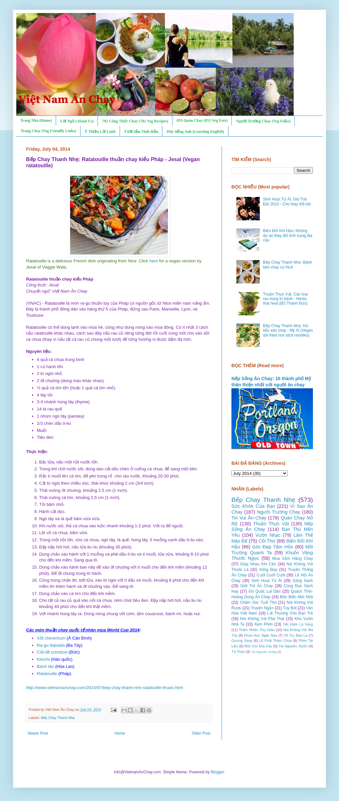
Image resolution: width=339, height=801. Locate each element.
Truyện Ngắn (262, 608)
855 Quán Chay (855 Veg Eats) (202, 120)
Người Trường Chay (278, 512)
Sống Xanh (303, 580)
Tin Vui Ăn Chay (248, 517)
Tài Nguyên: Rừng (263, 652)
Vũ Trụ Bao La (295, 635)
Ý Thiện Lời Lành (100, 131)
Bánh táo (45, 666)
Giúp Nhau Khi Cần (258, 564)
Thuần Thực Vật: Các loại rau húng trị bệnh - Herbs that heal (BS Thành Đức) (285, 299)
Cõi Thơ (266, 541)
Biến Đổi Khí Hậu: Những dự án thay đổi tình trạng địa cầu (287, 235)
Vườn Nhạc (267, 535)
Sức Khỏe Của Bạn (253, 506)
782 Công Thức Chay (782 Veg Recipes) (135, 121)
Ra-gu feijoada (51, 645)
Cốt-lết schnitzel (52, 652)
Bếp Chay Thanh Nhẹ (58, 718)
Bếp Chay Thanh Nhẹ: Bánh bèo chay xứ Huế (287, 264)
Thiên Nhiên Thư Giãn (256, 630)
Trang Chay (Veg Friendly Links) (48, 131)
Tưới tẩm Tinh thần (141, 131)
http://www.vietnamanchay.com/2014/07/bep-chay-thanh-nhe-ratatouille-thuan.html (104, 687)
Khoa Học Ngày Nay (260, 635)
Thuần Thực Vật (271, 523)
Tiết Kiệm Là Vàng (298, 624)
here (153, 260)
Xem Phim (263, 624)
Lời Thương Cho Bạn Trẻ (290, 613)
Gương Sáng (241, 640)
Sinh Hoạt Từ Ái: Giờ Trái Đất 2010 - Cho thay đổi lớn (287, 201)
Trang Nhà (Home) (36, 120)
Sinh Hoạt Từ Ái (266, 580)
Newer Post (38, 733)
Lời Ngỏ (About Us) (77, 121)
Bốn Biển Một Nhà (296, 597)
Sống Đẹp (268, 569)
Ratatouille (47, 673)
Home (120, 733)
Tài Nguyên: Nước (293, 646)
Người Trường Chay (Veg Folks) (263, 121)
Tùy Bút (290, 608)
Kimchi (43, 659)
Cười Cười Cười (271, 575)
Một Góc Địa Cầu (258, 646)
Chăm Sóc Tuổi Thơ (258, 602)
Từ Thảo (238, 652)
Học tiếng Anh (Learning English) (195, 131)
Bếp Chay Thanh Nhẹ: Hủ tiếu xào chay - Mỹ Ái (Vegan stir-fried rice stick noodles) (288, 331)
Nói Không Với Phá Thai (262, 618)
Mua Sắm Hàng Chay (292, 558)
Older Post (201, 733)
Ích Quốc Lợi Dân (265, 591)
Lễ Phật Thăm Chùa (275, 640)
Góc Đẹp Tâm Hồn (272, 546)
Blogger (217, 772)
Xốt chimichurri (51, 638)
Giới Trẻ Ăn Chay (256, 586)
